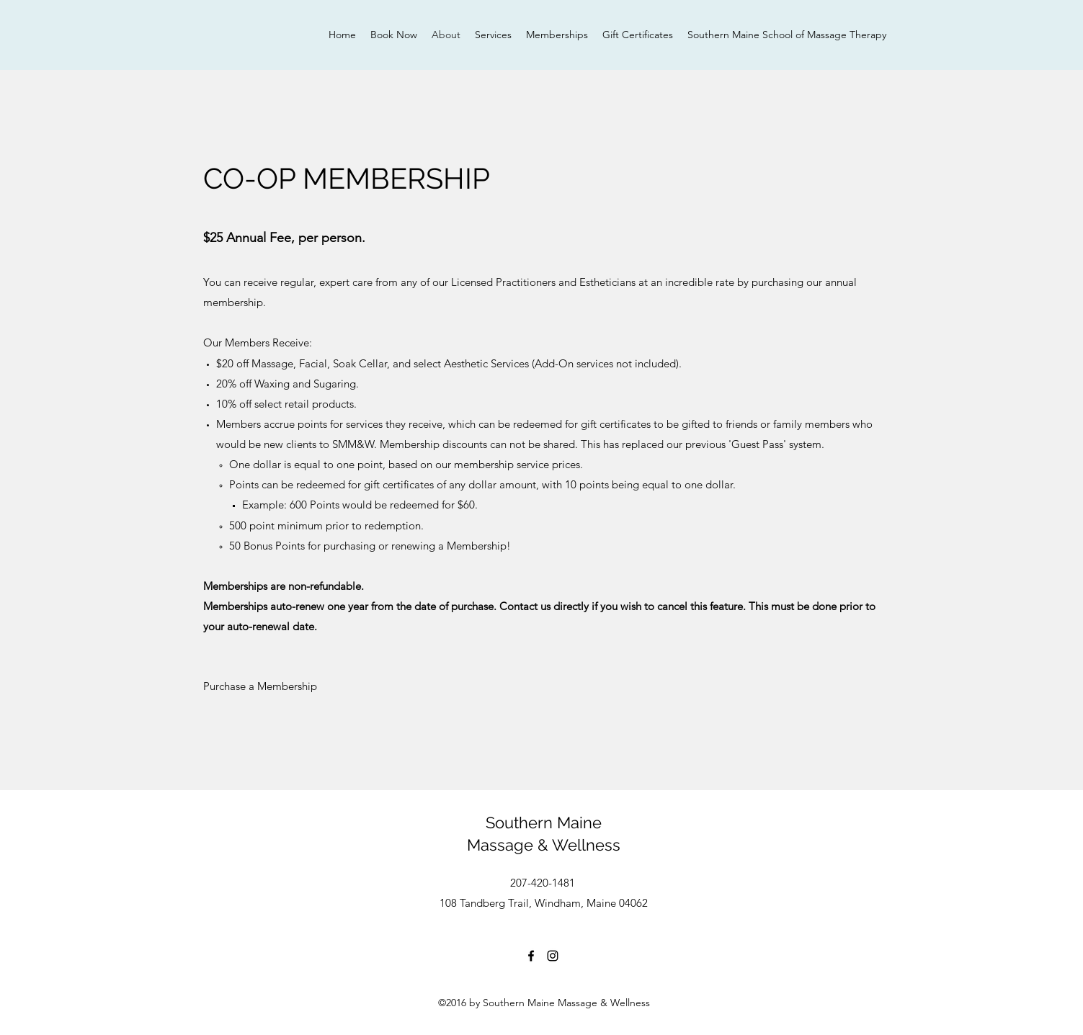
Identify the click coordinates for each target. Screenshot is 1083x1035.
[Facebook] (531, 956)
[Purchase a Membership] (260, 686)
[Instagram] (552, 956)
